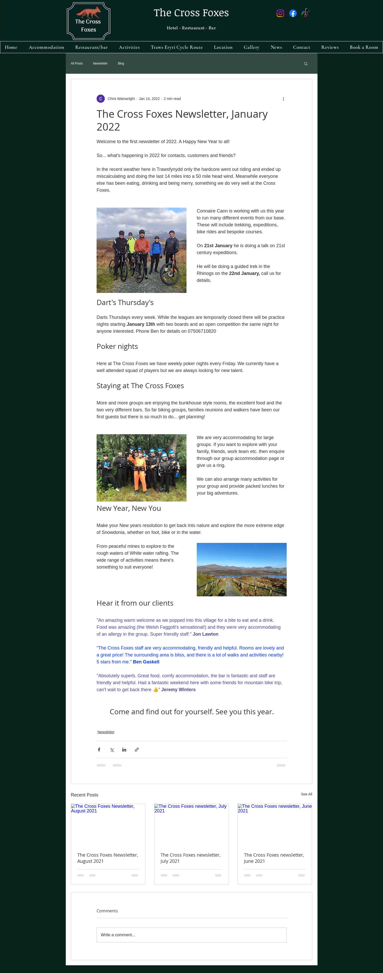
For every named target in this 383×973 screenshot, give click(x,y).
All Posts (77, 63)
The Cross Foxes (191, 12)
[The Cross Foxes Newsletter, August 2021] (108, 825)
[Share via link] (136, 749)
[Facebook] (293, 13)
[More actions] (284, 99)
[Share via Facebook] (99, 749)
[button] (305, 63)
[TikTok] (306, 13)
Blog (121, 63)
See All (306, 794)
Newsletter (100, 63)
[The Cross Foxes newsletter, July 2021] (191, 825)
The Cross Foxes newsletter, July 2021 (190, 858)
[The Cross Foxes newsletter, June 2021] (275, 825)
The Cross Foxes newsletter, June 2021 (274, 858)
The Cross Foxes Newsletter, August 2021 (107, 858)
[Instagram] (280, 13)
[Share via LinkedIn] (124, 749)
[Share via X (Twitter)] (111, 749)
